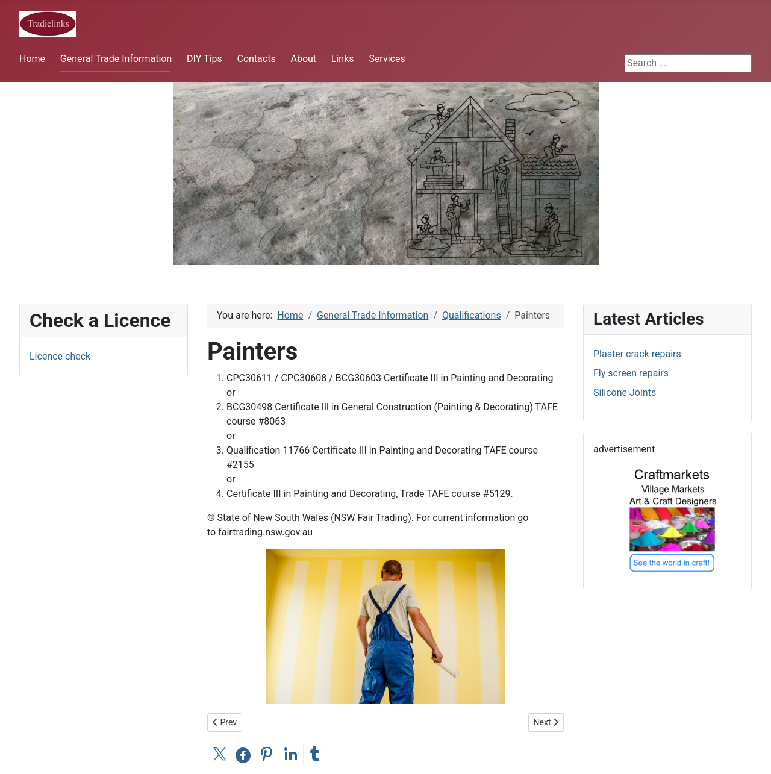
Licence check (60, 356)
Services (387, 58)
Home (32, 58)
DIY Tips (204, 58)
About (303, 58)
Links (342, 58)
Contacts (256, 58)
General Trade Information (116, 58)
